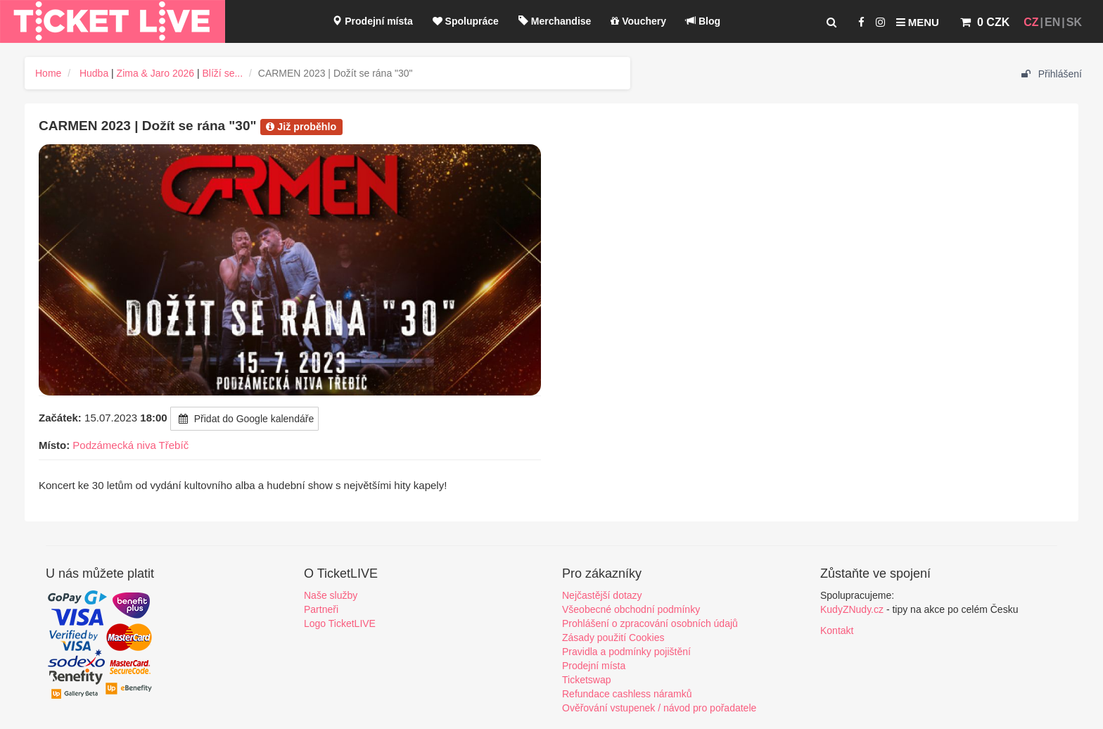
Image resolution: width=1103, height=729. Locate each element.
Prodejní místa (372, 21)
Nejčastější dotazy (602, 595)
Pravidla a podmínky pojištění (626, 651)
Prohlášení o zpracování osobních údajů (650, 623)
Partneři (321, 609)
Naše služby (330, 595)
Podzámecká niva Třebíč (130, 445)
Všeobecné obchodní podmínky (631, 609)
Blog (703, 21)
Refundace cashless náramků (626, 693)
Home (48, 73)
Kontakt (836, 630)
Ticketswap (586, 679)
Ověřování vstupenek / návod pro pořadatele (659, 708)
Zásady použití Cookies (613, 637)
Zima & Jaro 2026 (156, 73)
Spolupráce (466, 21)
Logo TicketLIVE (340, 623)
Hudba (93, 73)
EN (1052, 22)
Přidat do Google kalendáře (244, 418)
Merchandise (554, 21)
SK (1074, 22)
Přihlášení (1051, 74)
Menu (917, 22)
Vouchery (638, 21)
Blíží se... (223, 73)
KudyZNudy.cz (852, 609)
